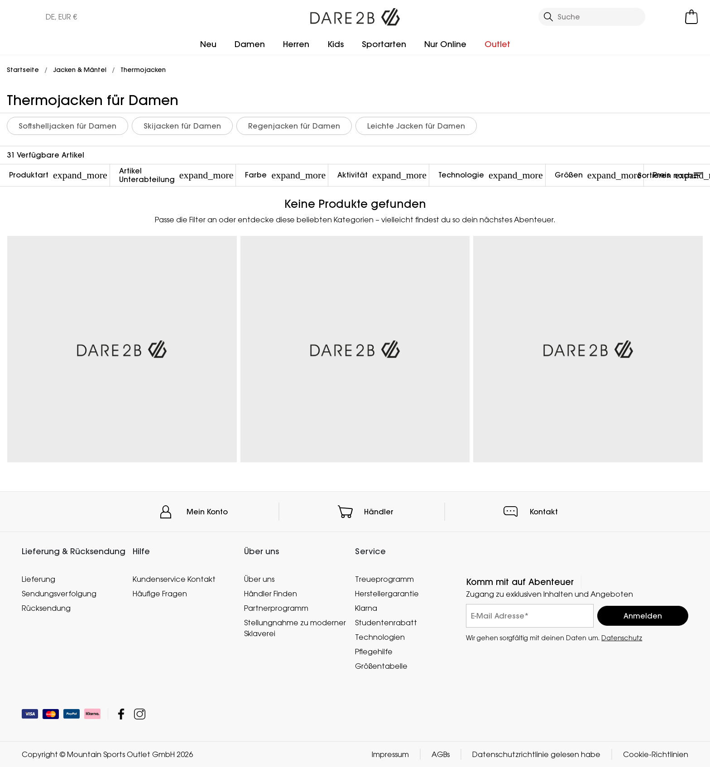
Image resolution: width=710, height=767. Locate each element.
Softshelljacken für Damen (67, 125)
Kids (335, 44)
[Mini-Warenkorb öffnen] (691, 17)
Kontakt (544, 511)
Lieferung (38, 579)
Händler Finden (270, 593)
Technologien (380, 637)
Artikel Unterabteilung (176, 175)
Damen (250, 44)
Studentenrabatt (386, 622)
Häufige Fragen (160, 593)
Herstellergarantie (387, 593)
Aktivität (382, 175)
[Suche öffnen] (591, 17)
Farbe (285, 175)
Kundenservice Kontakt (174, 579)
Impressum (390, 754)
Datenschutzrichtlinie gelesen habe (536, 754)
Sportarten (384, 44)
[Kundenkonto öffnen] (666, 17)
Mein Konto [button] (207, 511)
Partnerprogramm (276, 608)
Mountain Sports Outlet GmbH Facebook (121, 713)
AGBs (441, 754)
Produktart (58, 175)
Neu (208, 44)
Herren (296, 44)
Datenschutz (621, 638)
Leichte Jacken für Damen (416, 125)
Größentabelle (381, 666)
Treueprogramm (384, 579)
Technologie (490, 175)
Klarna (366, 608)
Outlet (497, 44)
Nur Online (445, 44)
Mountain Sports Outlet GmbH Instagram (139, 713)
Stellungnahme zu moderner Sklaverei (295, 628)
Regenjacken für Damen (294, 125)
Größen (598, 175)
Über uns (259, 579)
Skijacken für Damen (182, 125)
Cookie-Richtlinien (655, 754)
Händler (378, 511)
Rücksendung (46, 608)
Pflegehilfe (374, 651)
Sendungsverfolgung (59, 593)
